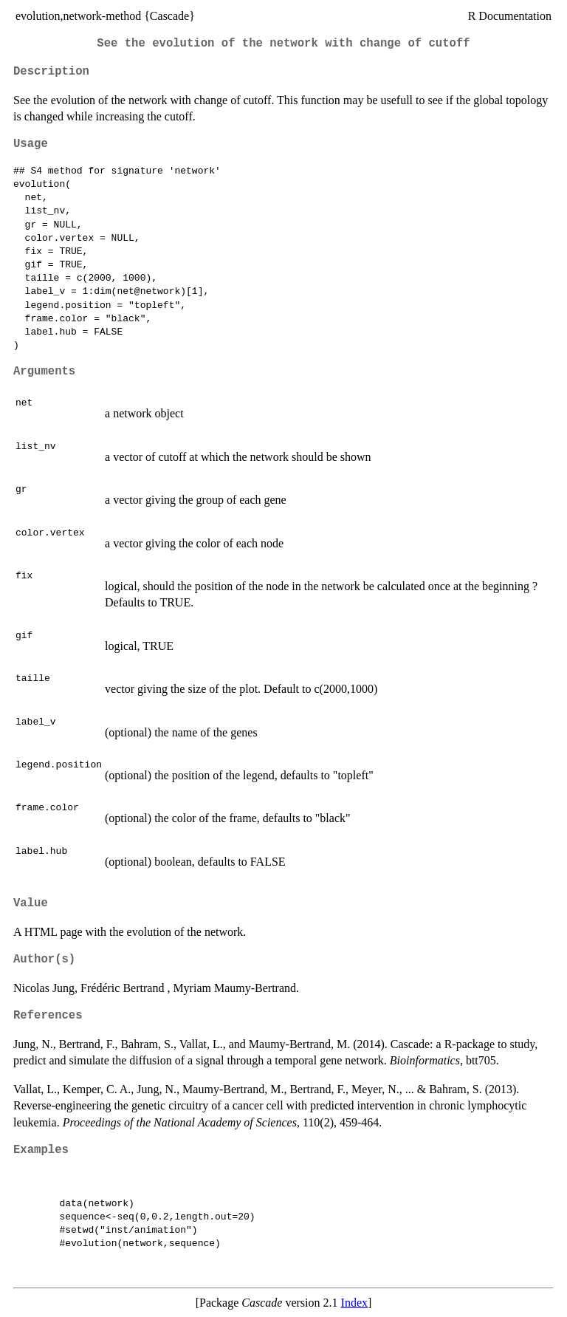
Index (354, 1302)
